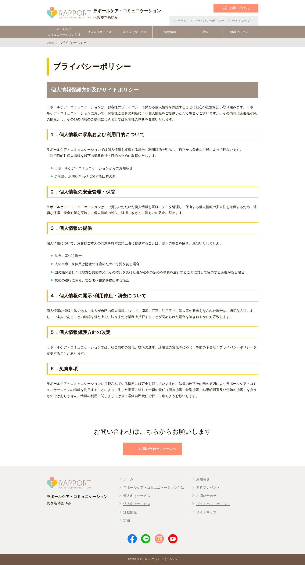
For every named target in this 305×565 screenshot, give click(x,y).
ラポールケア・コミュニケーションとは (64, 31)
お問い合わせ (206, 496)
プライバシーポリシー (209, 20)
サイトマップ (241, 20)
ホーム (181, 20)
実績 (205, 32)
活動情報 (170, 32)
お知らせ (203, 479)
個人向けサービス (99, 32)
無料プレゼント (240, 32)
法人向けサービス (135, 32)
